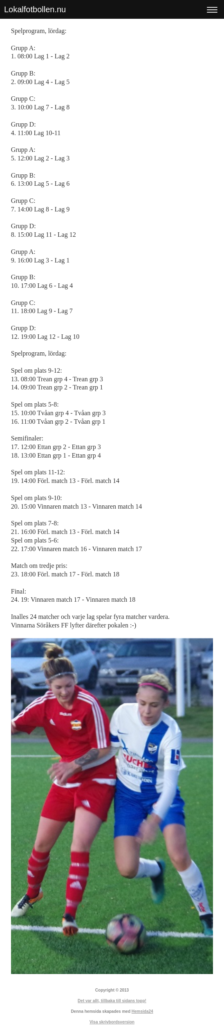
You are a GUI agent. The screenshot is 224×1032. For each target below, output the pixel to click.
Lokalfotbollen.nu (35, 9)
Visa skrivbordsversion (112, 1022)
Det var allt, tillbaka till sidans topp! (112, 1001)
